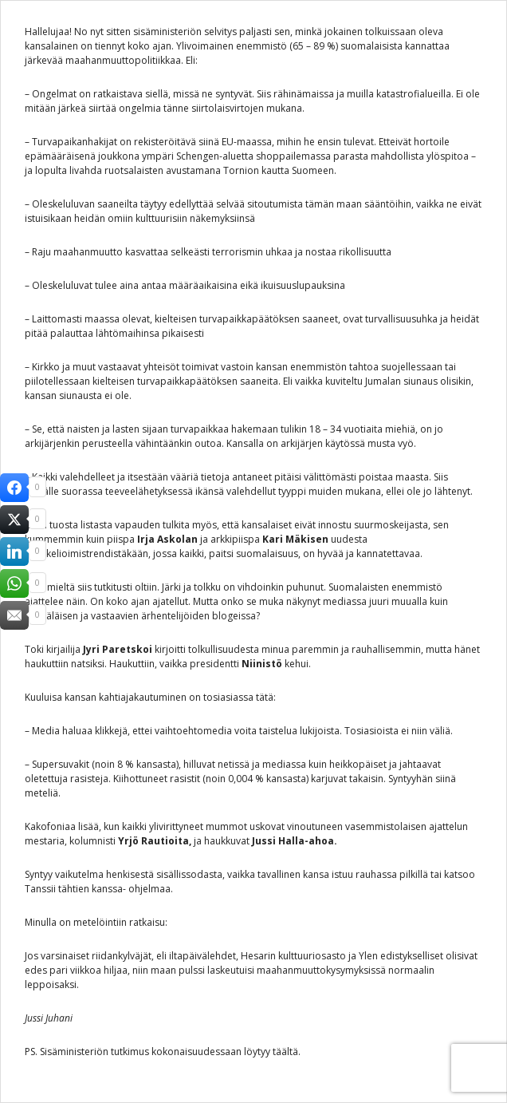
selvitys (220, 31)
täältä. (287, 1051)
